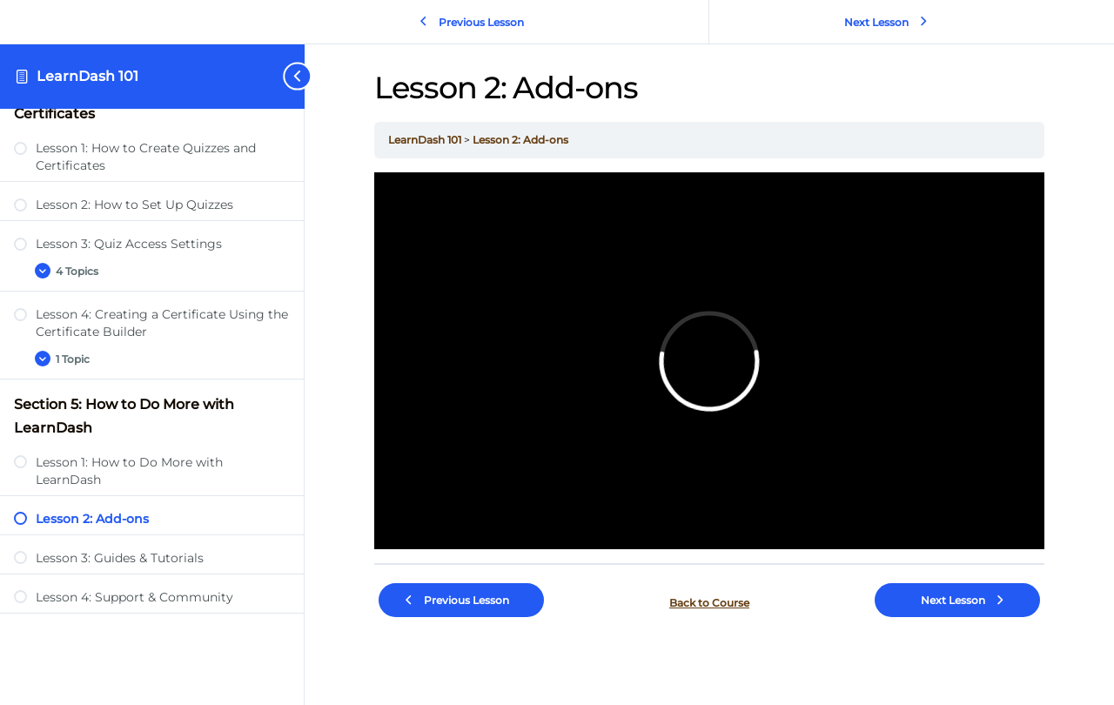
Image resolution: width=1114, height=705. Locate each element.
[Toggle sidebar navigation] (282, 76)
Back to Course (709, 602)
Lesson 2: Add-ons (520, 139)
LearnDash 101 (87, 76)
